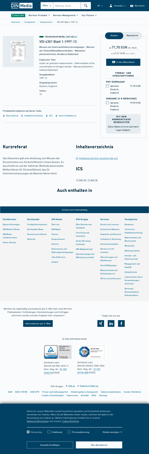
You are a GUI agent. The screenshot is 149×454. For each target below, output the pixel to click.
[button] (117, 6)
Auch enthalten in (65, 115)
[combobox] (72, 5)
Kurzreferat (10, 115)
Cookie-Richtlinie (70, 421)
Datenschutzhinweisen (38, 421)
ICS (49, 115)
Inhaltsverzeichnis (32, 115)
